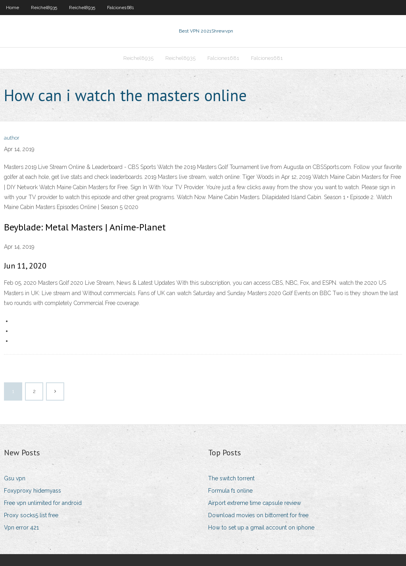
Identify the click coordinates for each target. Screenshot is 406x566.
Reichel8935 (44, 7)
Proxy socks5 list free (31, 515)
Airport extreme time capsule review (254, 503)
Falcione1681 (120, 7)
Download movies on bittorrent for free (258, 515)
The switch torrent (231, 478)
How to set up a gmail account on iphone (261, 527)
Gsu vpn (14, 478)
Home (12, 7)
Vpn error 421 (21, 527)
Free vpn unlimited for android (43, 503)
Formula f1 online (230, 490)
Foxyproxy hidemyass (32, 490)
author (11, 138)
